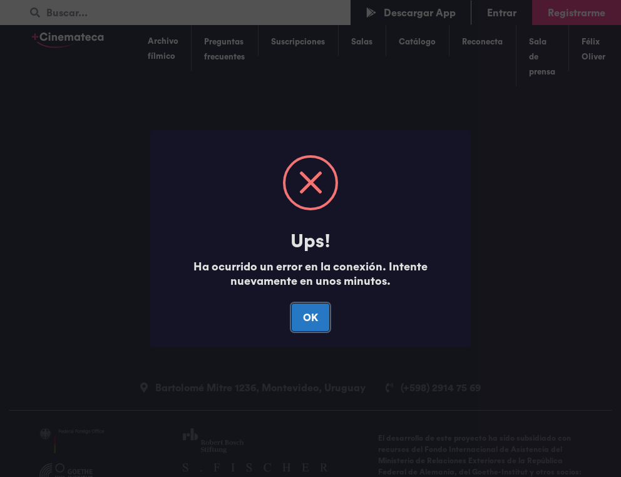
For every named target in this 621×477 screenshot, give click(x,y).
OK (310, 317)
